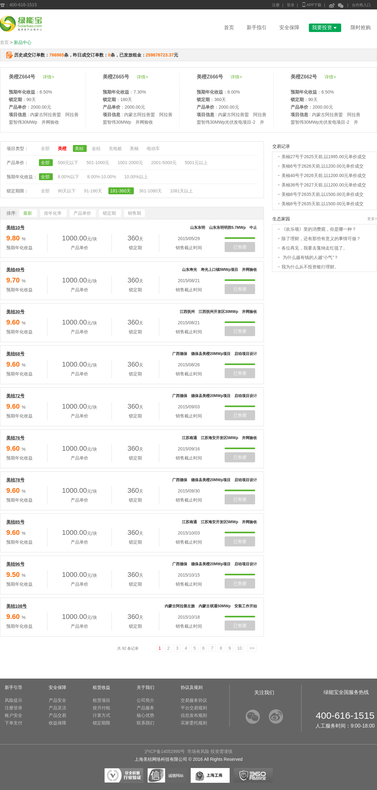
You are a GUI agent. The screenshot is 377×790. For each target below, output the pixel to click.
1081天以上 (181, 190)
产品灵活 (57, 707)
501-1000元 (98, 162)
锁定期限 (101, 722)
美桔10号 (15, 227)
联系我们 (145, 722)
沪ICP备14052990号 (165, 751)
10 (239, 648)
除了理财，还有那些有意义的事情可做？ (321, 238)
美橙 (63, 148)
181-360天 (121, 190)
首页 (229, 27)
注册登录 (13, 707)
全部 (46, 148)
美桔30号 (15, 311)
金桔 (97, 148)
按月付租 (101, 707)
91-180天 (93, 190)
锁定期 (110, 213)
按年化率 (53, 213)
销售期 (134, 213)
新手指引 (257, 27)
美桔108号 (16, 606)
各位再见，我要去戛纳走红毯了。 (314, 247)
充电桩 (116, 148)
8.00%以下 (69, 176)
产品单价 (83, 213)
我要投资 (325, 27)
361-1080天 (151, 190)
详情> (48, 76)
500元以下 (68, 162)
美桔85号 (15, 521)
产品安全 (57, 700)
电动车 (153, 148)
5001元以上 (196, 162)
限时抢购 (361, 27)
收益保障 (57, 722)
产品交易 (57, 715)
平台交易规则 (194, 707)
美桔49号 (15, 269)
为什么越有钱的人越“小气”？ (309, 257)
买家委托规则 (194, 722)
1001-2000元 (130, 162)
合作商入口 (361, 5)
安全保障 (289, 27)
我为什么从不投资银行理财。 (310, 266)
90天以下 (67, 190)
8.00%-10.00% (102, 176)
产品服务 (145, 707)
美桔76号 (15, 437)
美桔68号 (15, 353)
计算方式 (101, 715)
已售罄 (240, 247)
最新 (28, 213)
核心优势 (145, 715)
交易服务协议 (194, 700)
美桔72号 (15, 395)
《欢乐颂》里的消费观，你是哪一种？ (318, 229)
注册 (276, 5)
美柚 (135, 148)
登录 (290, 5)
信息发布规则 (194, 715)
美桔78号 (15, 479)
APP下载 (311, 4)
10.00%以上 (136, 176)
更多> (372, 219)
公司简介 (145, 700)
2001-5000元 (164, 162)
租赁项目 (101, 700)
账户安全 (13, 715)
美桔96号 (15, 564)
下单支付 (13, 722)
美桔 (80, 148)
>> (251, 648)
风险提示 (13, 700)
